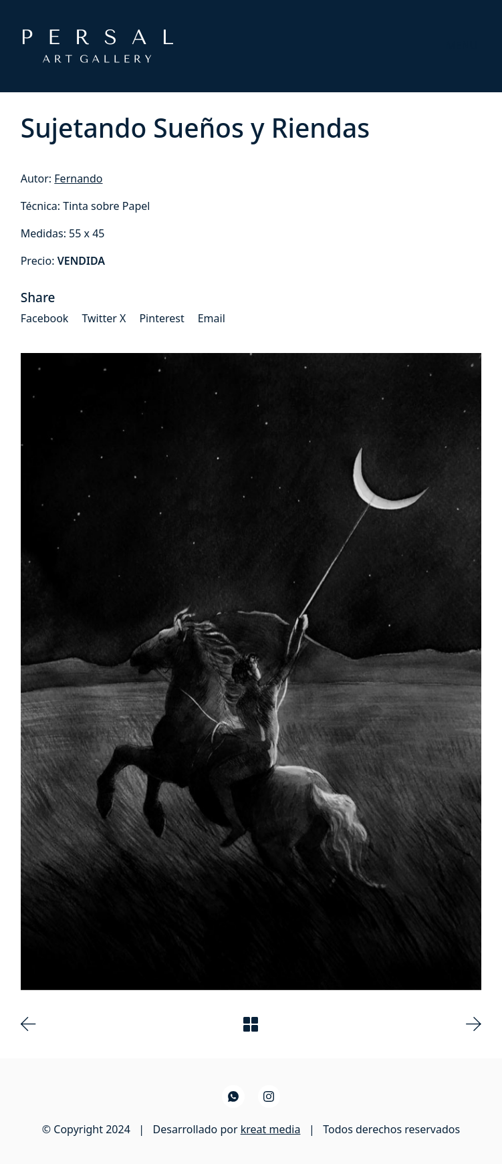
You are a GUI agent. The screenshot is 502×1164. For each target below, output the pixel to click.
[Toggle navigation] (461, 45)
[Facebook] (45, 318)
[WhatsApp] (233, 1096)
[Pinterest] (161, 318)
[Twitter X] (104, 318)
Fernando (78, 178)
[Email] (211, 318)
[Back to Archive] (250, 1024)
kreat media (271, 1129)
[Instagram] (269, 1096)
